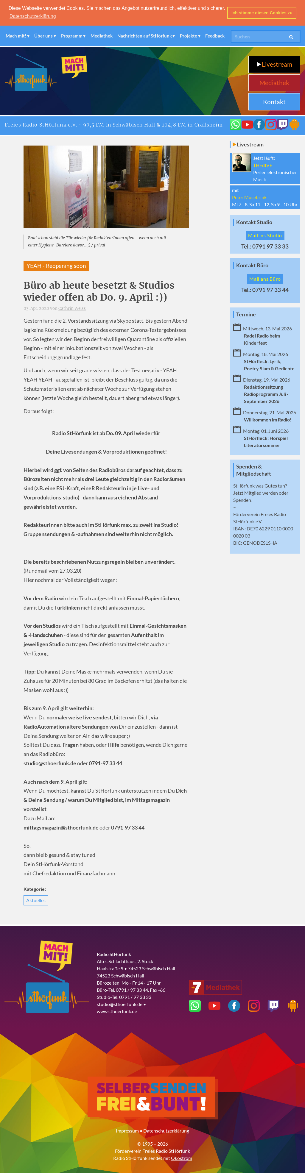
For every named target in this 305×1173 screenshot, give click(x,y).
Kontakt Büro (252, 265)
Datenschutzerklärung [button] (33, 16)
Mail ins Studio (265, 235)
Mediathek (102, 35)
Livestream (274, 64)
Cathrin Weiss (72, 308)
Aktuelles (36, 900)
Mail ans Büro (265, 278)
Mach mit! (16, 35)
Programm (72, 35)
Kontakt (274, 101)
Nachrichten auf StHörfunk (144, 35)
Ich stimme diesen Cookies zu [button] (261, 12)
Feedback (215, 35)
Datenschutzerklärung (166, 1130)
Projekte (188, 35)
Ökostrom (181, 1157)
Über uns (43, 35)
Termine (246, 314)
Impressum (127, 1130)
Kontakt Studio (254, 221)
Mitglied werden (261, 492)
